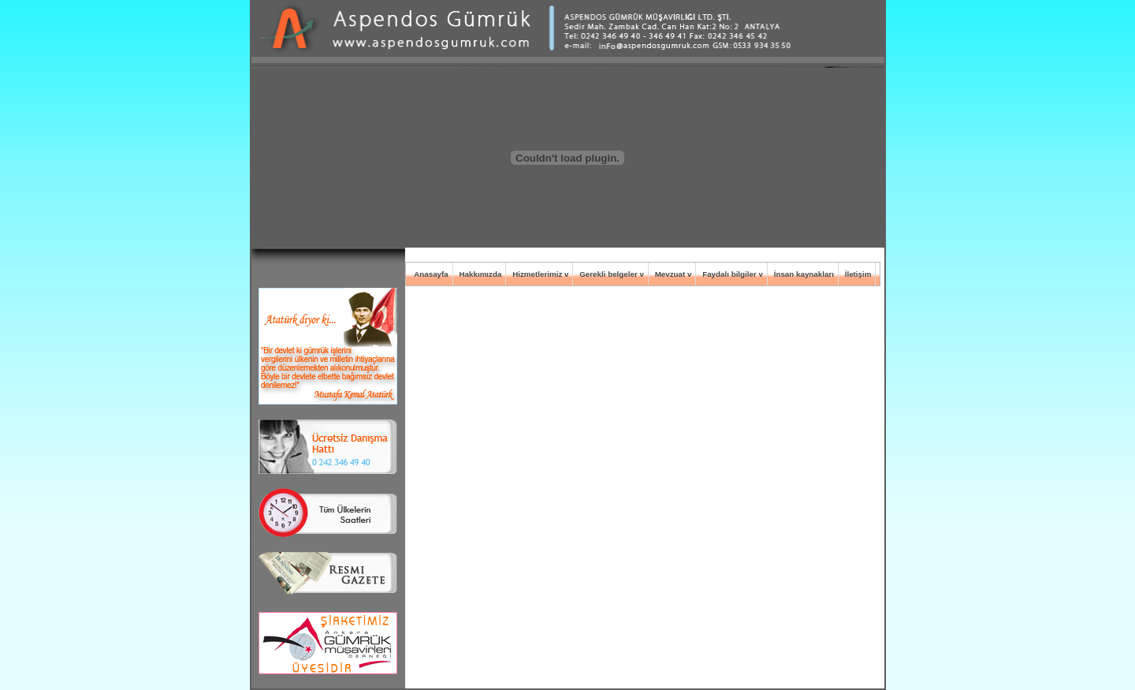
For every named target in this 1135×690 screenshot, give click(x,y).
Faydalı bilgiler (729, 274)
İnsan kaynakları (804, 274)
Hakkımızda (480, 274)
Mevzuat (670, 274)
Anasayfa (431, 274)
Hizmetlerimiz (537, 274)
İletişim (858, 274)
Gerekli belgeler (608, 274)
